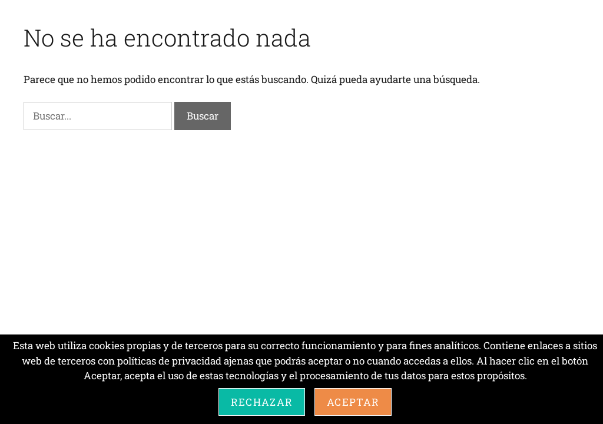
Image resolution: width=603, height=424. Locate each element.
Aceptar (353, 402)
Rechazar (262, 402)
